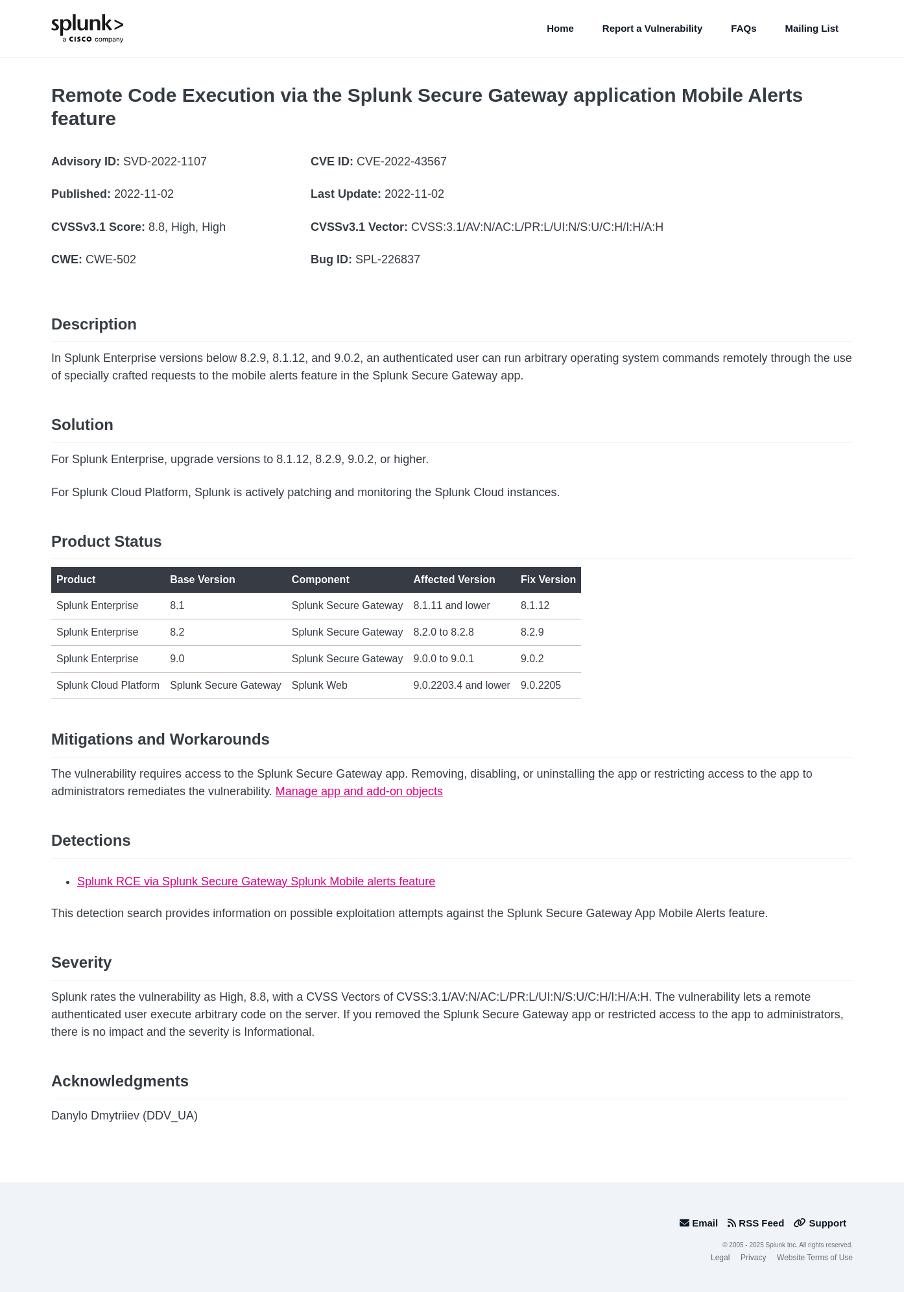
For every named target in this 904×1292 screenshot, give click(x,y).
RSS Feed (756, 1222)
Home (560, 28)
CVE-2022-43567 (402, 161)
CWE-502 (111, 259)
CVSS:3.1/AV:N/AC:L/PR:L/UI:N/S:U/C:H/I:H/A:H (537, 227)
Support (820, 1222)
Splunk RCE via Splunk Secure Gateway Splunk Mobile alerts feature (256, 881)
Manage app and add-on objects (359, 791)
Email (699, 1222)
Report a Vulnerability (652, 28)
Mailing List (812, 28)
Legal (720, 1257)
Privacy (753, 1257)
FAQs (743, 28)
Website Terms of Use (815, 1257)
